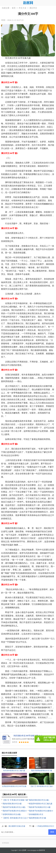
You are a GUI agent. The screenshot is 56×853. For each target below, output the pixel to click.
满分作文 (33, 8)
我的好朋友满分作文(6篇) (39, 800)
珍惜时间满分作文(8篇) (12, 814)
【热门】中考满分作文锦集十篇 (15, 800)
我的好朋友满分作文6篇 (12, 804)
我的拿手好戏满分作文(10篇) (14, 807)
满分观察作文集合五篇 (16, 826)
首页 (14, 8)
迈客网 (24, 850)
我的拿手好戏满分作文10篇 (39, 807)
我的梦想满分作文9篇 (37, 818)
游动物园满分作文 (36, 814)
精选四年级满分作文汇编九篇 (40, 804)
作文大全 (22, 8)
